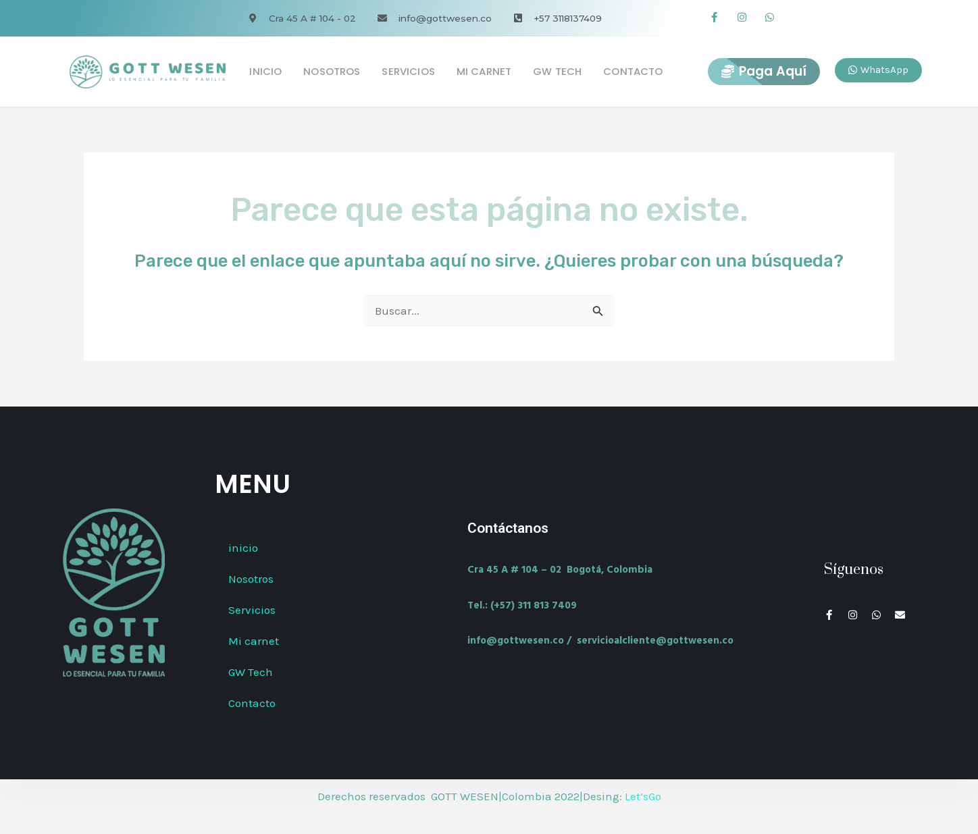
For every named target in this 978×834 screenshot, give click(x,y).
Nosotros (331, 71)
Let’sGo (643, 796)
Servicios (408, 71)
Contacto (633, 71)
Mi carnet (484, 71)
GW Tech (557, 71)
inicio (265, 71)
